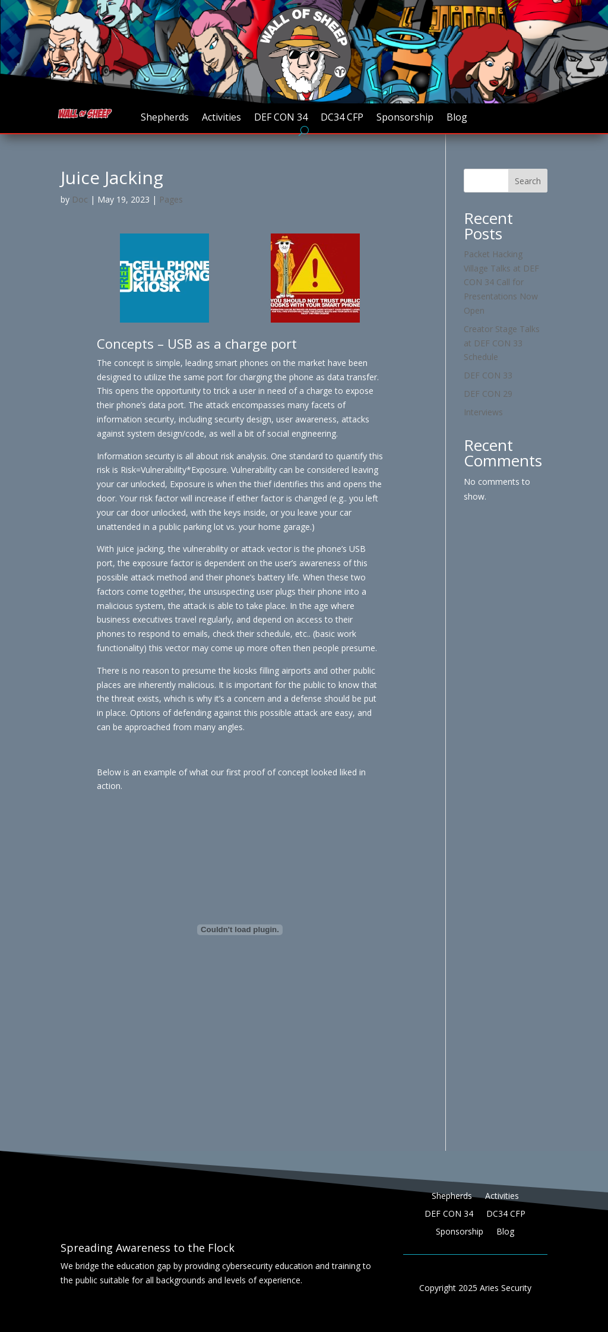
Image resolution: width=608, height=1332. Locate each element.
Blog (456, 118)
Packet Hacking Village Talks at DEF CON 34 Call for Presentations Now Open (501, 282)
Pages (171, 199)
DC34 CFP (342, 118)
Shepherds (165, 118)
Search (528, 181)
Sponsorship (404, 118)
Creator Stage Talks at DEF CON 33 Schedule (502, 343)
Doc (80, 199)
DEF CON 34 (281, 118)
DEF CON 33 (488, 375)
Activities (221, 118)
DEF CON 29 (488, 393)
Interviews (483, 412)
